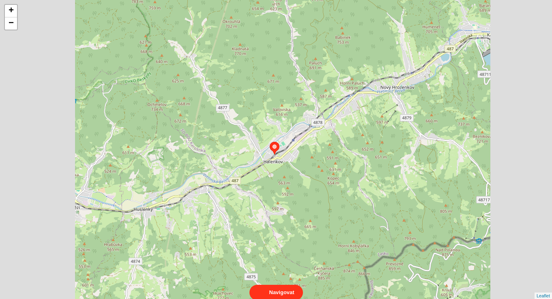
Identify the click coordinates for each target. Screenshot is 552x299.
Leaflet (543, 288)
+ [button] (11, 11)
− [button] (11, 23)
